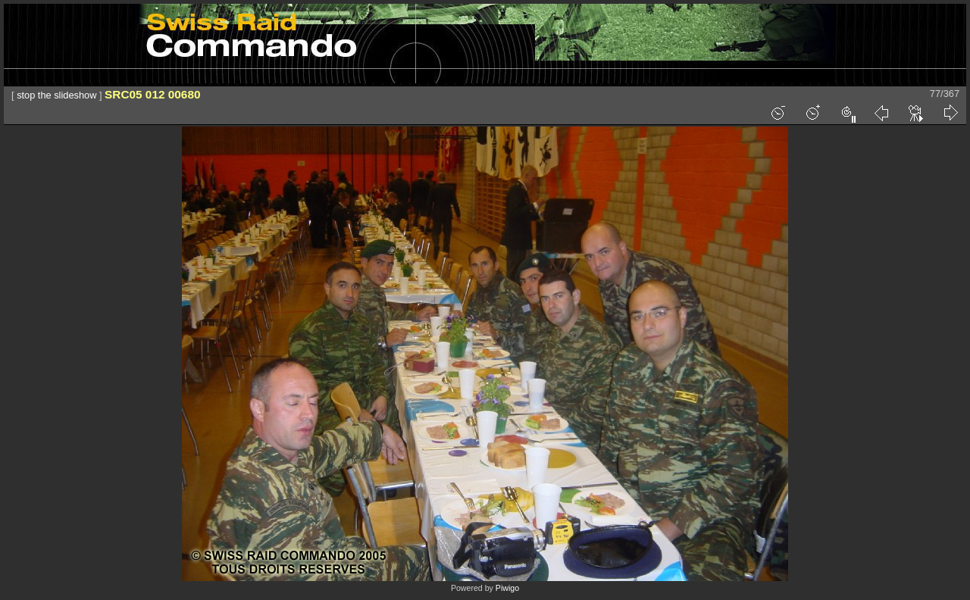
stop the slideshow (56, 95)
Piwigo (507, 587)
